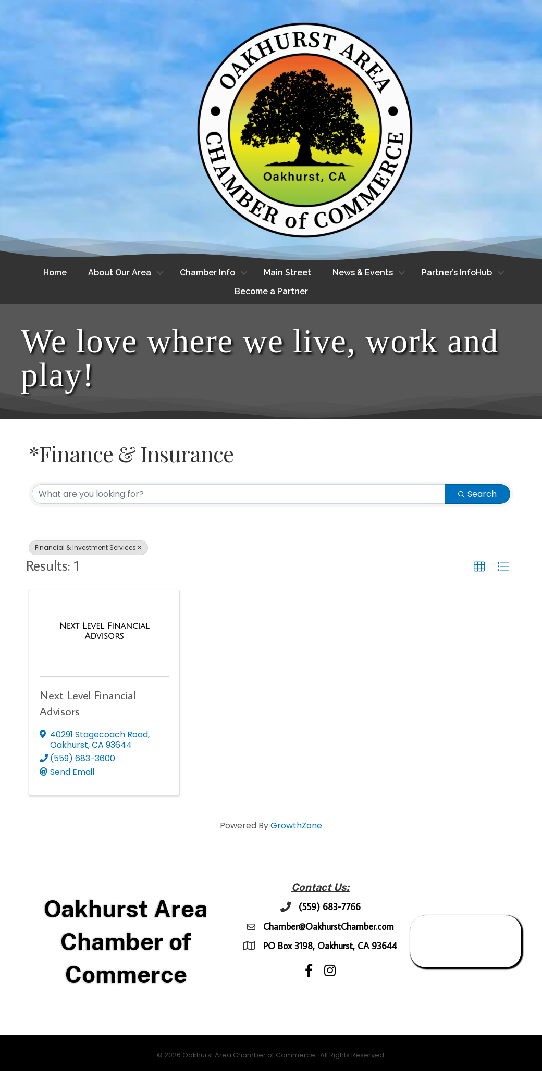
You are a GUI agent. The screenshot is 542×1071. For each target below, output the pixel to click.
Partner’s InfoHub (457, 273)
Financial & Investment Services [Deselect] (88, 547)
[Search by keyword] (238, 494)
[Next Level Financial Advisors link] (104, 631)
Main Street (287, 273)
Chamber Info (207, 273)
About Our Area (119, 273)
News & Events (362, 273)
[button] (479, 567)
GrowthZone (296, 825)
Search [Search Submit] (477, 494)
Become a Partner (271, 291)
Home (55, 273)
